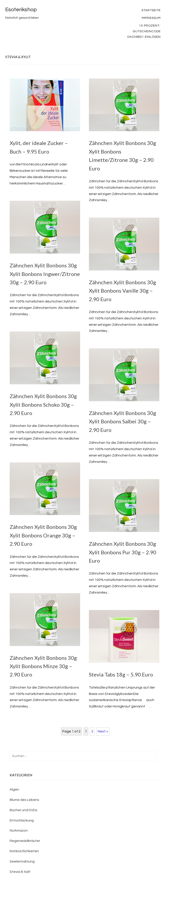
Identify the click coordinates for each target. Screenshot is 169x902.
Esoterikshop (21, 9)
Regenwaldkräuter (25, 841)
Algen (14, 789)
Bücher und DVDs (23, 810)
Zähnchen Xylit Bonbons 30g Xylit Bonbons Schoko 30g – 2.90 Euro (43, 404)
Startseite (151, 10)
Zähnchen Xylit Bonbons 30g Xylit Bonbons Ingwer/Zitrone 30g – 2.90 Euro (45, 273)
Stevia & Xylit (20, 871)
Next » (103, 731)
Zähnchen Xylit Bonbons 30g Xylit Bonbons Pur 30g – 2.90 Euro (122, 552)
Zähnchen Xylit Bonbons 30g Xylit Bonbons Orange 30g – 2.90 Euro (43, 535)
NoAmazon (19, 830)
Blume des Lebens (24, 800)
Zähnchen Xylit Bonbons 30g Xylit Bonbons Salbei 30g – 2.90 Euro (122, 421)
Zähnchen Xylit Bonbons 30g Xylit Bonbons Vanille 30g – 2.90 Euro (122, 290)
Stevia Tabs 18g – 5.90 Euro (121, 674)
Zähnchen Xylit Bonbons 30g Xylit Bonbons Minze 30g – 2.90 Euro (43, 666)
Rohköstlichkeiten (24, 851)
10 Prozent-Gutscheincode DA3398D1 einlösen (144, 31)
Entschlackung (22, 820)
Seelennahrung (22, 861)
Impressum (151, 18)
